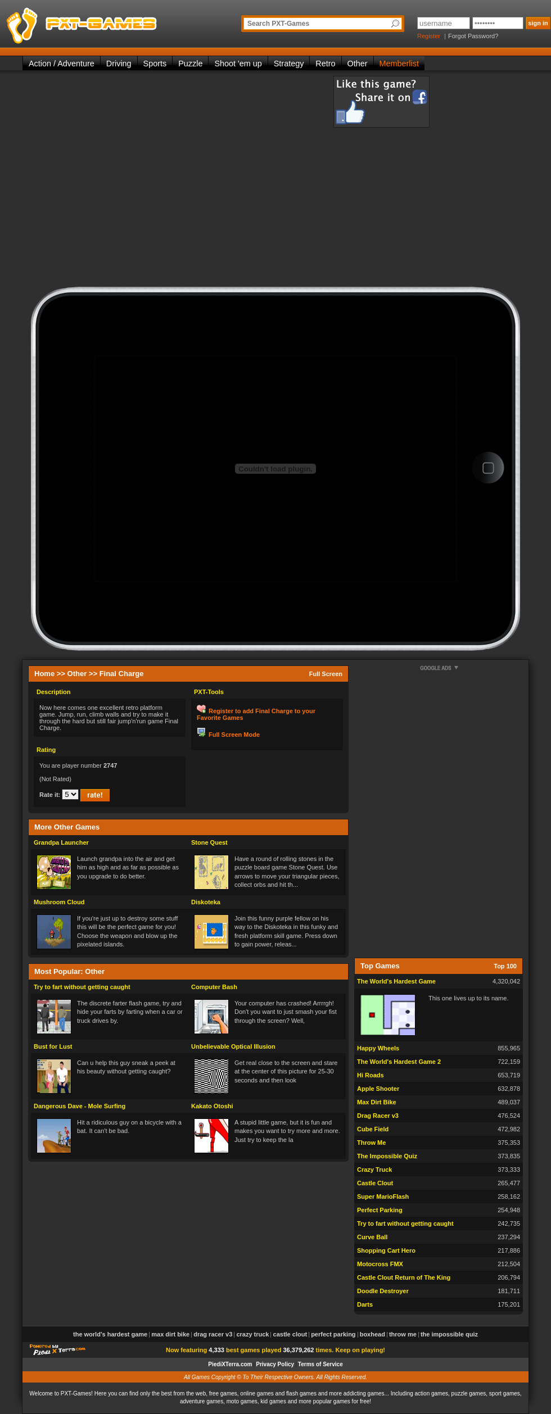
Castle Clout (375, 1183)
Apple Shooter (378, 1088)
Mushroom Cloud (59, 902)
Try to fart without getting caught (82, 987)
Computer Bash (214, 987)
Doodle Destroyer (383, 1291)
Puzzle (190, 63)
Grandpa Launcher (61, 842)
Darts (365, 1304)
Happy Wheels (378, 1048)
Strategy (289, 63)
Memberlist (399, 63)
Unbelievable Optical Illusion (233, 1046)
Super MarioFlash (383, 1196)
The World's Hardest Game (396, 981)
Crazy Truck (374, 1169)
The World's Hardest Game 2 (399, 1061)
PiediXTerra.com (230, 1364)
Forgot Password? (473, 36)
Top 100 (505, 966)
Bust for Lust (53, 1046)
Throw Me (371, 1142)
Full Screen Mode (234, 734)
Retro (325, 63)
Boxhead (372, 1334)
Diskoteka (205, 902)
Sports (155, 63)
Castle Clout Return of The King (403, 1277)
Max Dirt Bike (376, 1102)
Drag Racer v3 (378, 1115)
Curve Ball (372, 1237)
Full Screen (325, 673)
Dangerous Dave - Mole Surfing (79, 1106)
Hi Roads (370, 1075)
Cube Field (373, 1129)
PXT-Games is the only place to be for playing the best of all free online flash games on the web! (108, 22)
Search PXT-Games (278, 24)
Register (428, 36)
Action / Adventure (61, 63)
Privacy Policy (275, 1364)
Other (357, 63)
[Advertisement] (127, 181)
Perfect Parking (380, 1210)
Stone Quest (209, 842)
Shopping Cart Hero (386, 1250)
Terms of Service (320, 1364)
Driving (119, 63)
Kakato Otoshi (212, 1106)
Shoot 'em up (237, 63)
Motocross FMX (380, 1264)
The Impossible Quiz (387, 1156)
